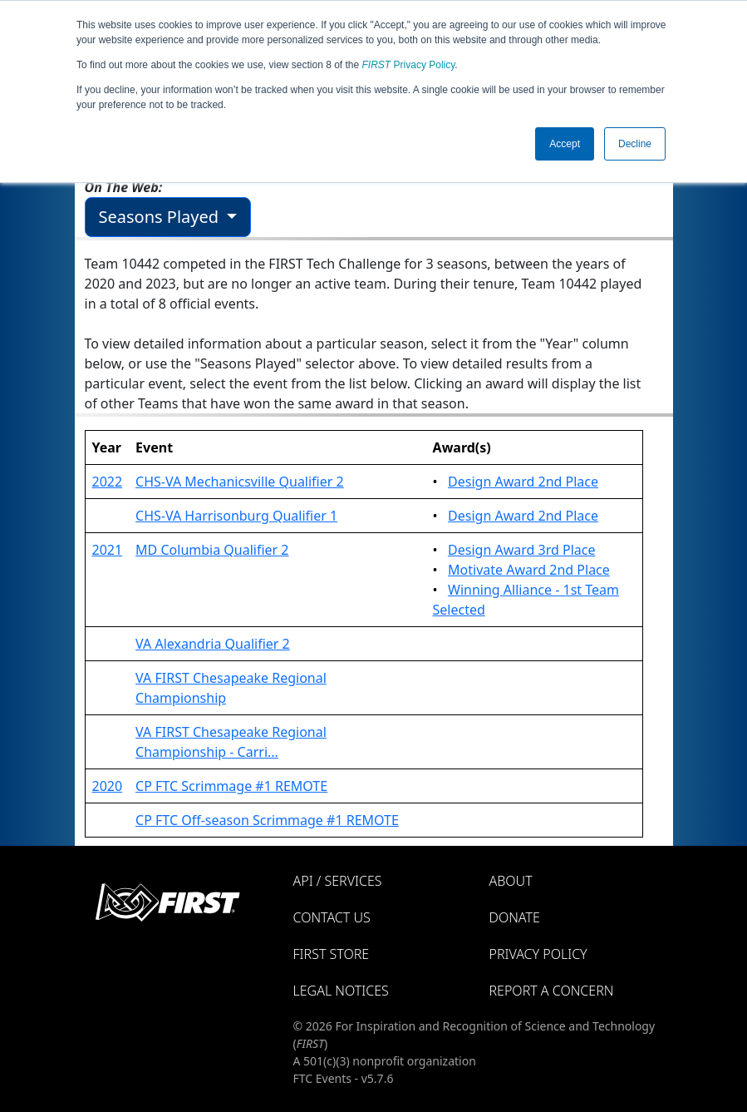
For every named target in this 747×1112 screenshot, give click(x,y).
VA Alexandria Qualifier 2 (212, 644)
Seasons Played (161, 216)
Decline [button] (634, 144)
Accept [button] (564, 144)
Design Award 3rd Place (521, 550)
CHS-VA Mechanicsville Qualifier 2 (239, 481)
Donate (514, 917)
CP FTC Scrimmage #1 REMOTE (231, 786)
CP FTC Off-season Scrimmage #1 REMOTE (267, 820)
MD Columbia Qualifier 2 (211, 550)
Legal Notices (341, 990)
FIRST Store (331, 954)
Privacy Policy (408, 65)
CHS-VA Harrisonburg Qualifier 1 (236, 516)
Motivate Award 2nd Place (529, 570)
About (511, 881)
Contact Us (332, 917)
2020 (107, 786)
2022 (107, 481)
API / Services (337, 881)
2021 (107, 550)
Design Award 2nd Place (523, 481)
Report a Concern (551, 990)
